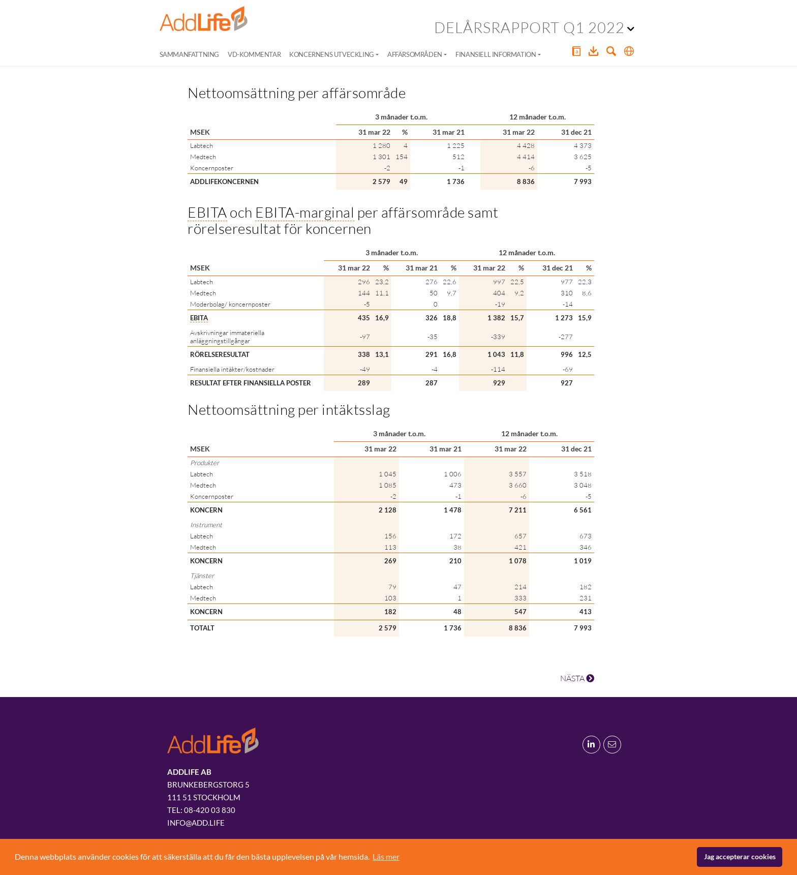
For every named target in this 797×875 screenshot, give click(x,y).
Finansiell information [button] (495, 54)
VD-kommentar (254, 54)
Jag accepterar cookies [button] (740, 856)
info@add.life (196, 822)
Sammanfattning (189, 54)
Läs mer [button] (386, 856)
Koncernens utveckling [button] (331, 54)
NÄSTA (577, 678)
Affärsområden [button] (414, 54)
